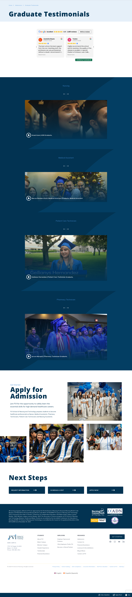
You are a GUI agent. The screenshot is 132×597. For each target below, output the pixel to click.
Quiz (127, 595)
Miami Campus (41, 557)
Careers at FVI (81, 569)
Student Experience (43, 563)
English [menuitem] (58, 588)
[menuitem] (57, 588)
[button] (93, 62)
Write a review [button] (85, 47)
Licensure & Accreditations (85, 563)
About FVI (40, 554)
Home (10, 20)
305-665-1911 (16, 565)
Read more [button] (41, 70)
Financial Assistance (43, 569)
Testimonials (41, 566)
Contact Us (80, 557)
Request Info (119, 5)
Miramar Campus (42, 560)
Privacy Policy (56, 581)
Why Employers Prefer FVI (65, 559)
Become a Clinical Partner (65, 562)
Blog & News (81, 566)
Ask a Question (104, 595)
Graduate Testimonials (31, 20)
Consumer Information (89, 581)
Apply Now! (117, 595)
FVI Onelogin (109, 5)
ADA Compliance (76, 581)
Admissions (18, 20)
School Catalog (66, 581)
